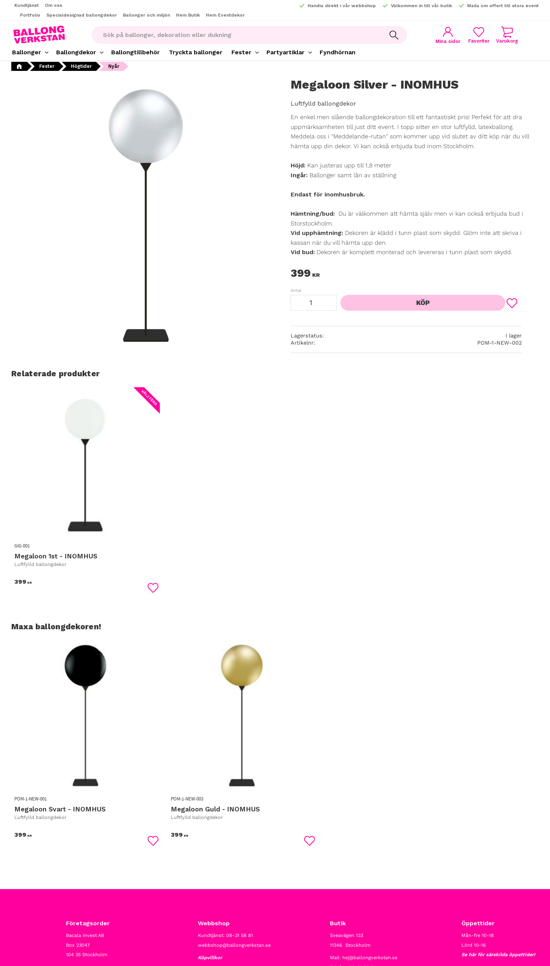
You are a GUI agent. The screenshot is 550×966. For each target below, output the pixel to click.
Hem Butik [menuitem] (188, 15)
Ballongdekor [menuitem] (76, 52)
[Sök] (391, 35)
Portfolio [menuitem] (30, 15)
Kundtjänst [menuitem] (26, 5)
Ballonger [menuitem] (26, 52)
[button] (476, 35)
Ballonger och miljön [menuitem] (146, 15)
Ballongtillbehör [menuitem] (135, 52)
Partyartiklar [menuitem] (286, 52)
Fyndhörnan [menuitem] (337, 52)
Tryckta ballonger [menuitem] (195, 52)
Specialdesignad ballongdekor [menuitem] (81, 15)
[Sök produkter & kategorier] (234, 35)
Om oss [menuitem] (53, 5)
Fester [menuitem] (241, 52)
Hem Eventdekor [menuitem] (225, 15)
